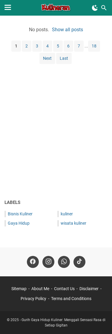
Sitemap (19, 288)
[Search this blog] (104, 7)
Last (64, 58)
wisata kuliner (73, 223)
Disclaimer (89, 288)
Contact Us (64, 288)
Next (47, 58)
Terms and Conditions (71, 298)
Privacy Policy (33, 298)
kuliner (67, 213)
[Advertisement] (56, 133)
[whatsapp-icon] (64, 262)
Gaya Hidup (19, 223)
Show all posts (67, 29)
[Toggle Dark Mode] (95, 7)
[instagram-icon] (48, 262)
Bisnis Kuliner (20, 213)
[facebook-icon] (33, 262)
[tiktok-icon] (79, 262)
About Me (40, 288)
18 (94, 46)
